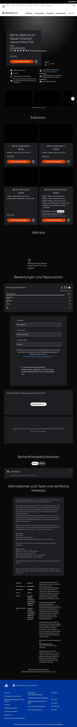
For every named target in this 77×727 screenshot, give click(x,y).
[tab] (34, 461)
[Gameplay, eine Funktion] (38, 471)
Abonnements (61, 11)
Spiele (7, 5)
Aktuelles (29, 11)
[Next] (72, 96)
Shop (42, 5)
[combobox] (38, 322)
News (36, 5)
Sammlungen (39, 11)
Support (48, 5)
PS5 (13, 5)
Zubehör (30, 5)
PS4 (18, 5)
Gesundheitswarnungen (46, 642)
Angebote (50, 11)
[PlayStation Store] (10, 11)
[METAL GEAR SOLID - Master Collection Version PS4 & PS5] (18, 96)
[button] (50, 70)
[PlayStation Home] (3, 6)
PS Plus (23, 5)
